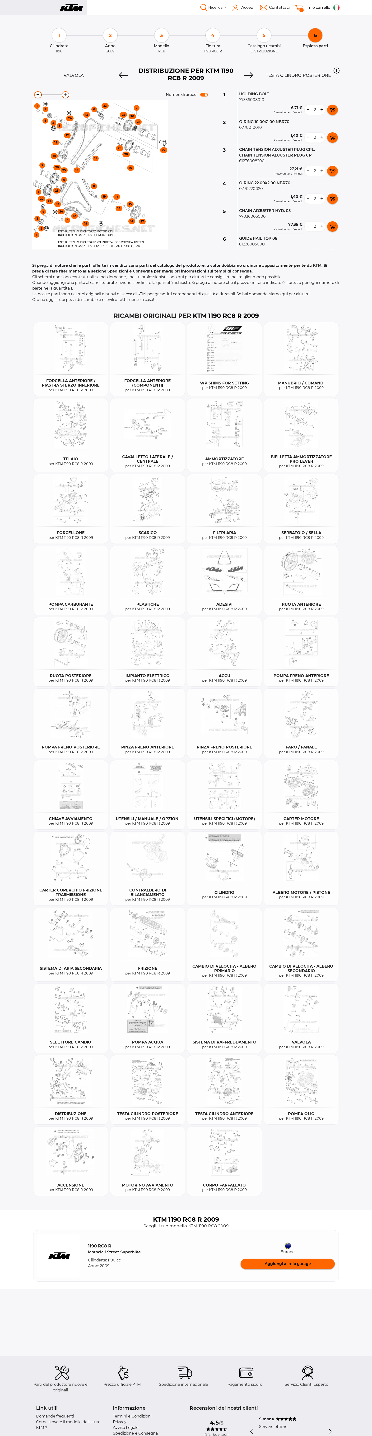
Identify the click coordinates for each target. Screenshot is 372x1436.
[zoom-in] (65, 94)
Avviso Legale (126, 1427)
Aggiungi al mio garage (288, 1263)
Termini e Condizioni (132, 1416)
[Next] (248, 75)
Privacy (119, 1422)
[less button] (308, 110)
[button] (336, 70)
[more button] (321, 110)
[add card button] (332, 110)
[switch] (204, 95)
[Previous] (123, 75)
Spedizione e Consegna (135, 1433)
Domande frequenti (55, 1416)
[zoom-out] (38, 94)
